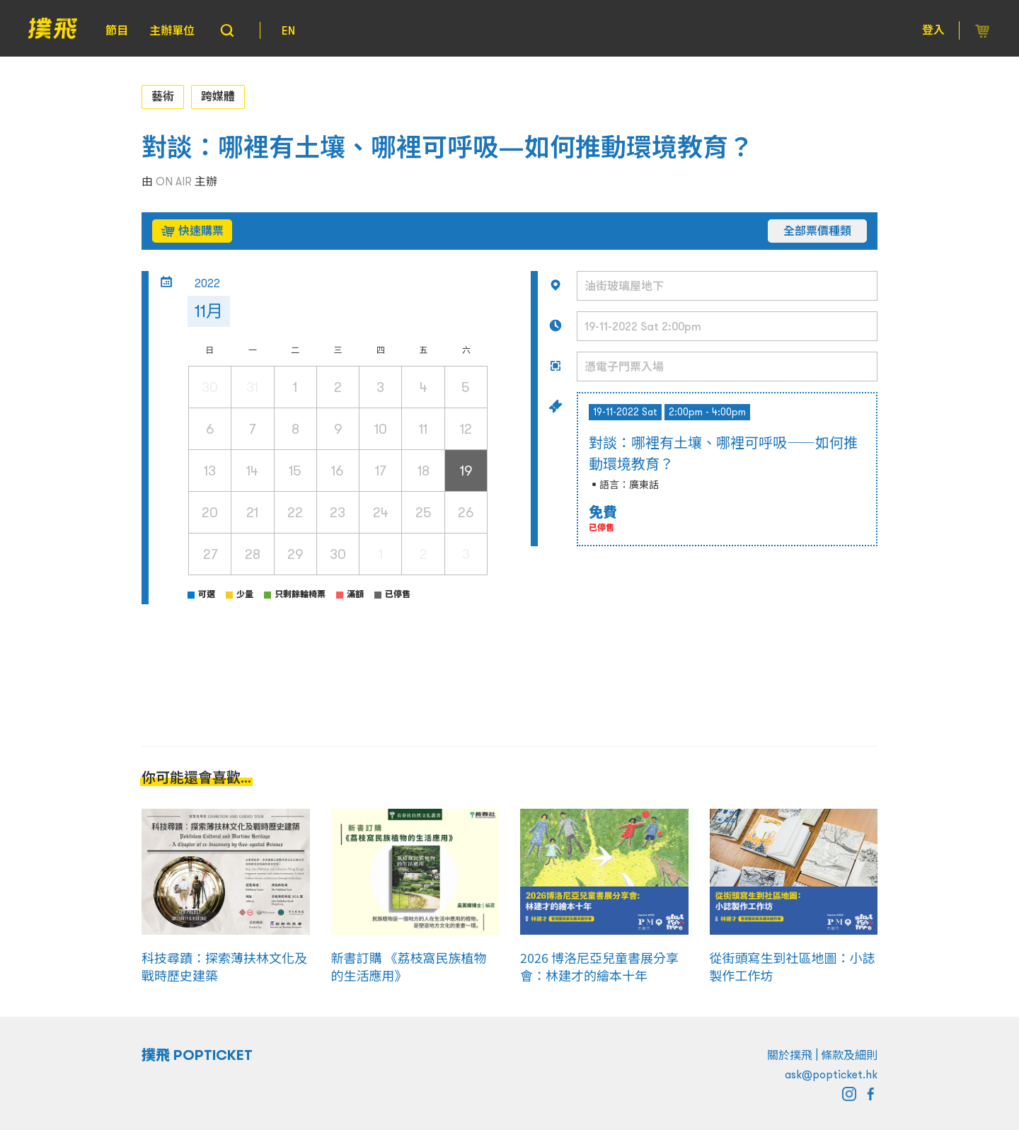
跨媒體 (218, 96)
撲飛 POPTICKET (197, 1055)
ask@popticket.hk (831, 1074)
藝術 (162, 96)
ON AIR (174, 181)
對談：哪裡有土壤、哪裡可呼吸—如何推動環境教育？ (448, 147)
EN (288, 30)
